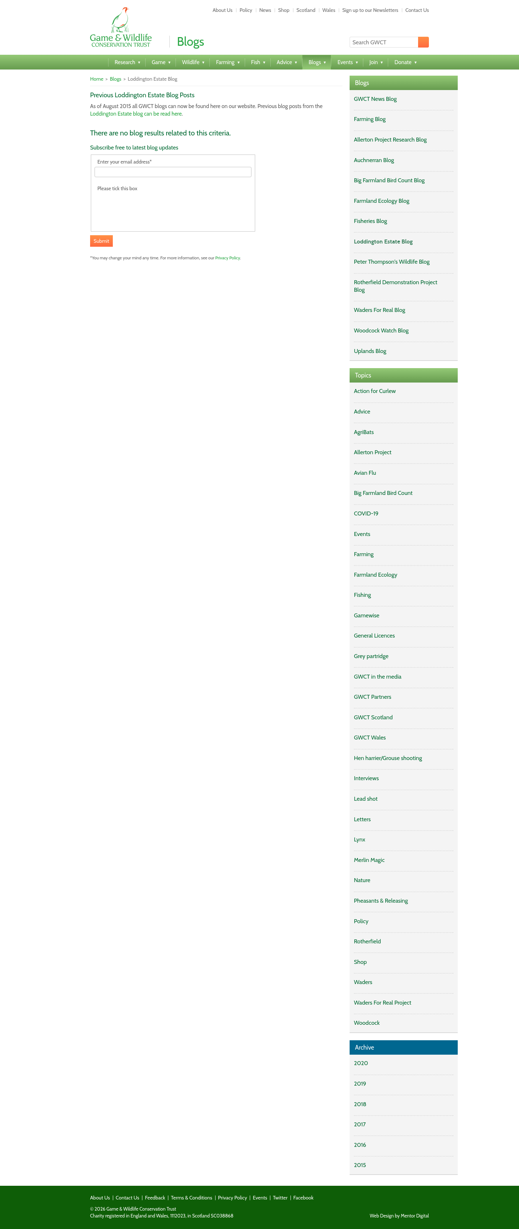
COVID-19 (366, 513)
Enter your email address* (124, 162)
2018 (360, 1104)
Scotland (306, 10)
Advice (362, 411)
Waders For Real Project (382, 1002)
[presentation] (149, 207)
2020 (361, 1063)
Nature (362, 880)
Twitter (280, 1197)
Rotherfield (367, 941)
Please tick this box (117, 189)
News (265, 10)
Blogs (115, 79)
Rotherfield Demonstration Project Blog (395, 286)
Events (362, 534)
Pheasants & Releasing (381, 900)
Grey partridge (371, 656)
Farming (364, 554)
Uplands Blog (370, 351)
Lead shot (366, 798)
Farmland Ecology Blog (381, 200)
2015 (360, 1165)
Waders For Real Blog (379, 310)
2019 (360, 1083)
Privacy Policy (227, 257)
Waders (363, 982)
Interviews (366, 778)
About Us (222, 10)
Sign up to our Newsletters (370, 10)
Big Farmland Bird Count (383, 493)
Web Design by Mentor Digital (399, 1216)
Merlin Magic (369, 860)
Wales (329, 10)
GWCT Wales (370, 737)
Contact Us (417, 10)
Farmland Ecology (375, 574)
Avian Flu (365, 472)
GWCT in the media (378, 676)
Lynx (359, 839)
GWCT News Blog (375, 98)
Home (96, 79)
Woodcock (367, 1022)
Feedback (155, 1197)
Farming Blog (370, 119)
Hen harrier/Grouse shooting (388, 758)
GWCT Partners (372, 696)
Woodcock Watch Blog (381, 330)
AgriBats (364, 432)
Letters (362, 819)
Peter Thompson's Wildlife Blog (392, 261)
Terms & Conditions (191, 1197)
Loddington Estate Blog (383, 241)
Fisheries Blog (370, 221)
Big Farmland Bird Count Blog (389, 180)
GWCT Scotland (373, 717)
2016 (360, 1144)
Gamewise (366, 615)
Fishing (362, 594)
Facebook (303, 1197)
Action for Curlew (375, 391)
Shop (283, 10)
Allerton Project (372, 452)
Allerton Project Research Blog (390, 139)
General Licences (374, 635)
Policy (246, 10)
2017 (360, 1124)
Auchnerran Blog (374, 160)
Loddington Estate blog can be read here (136, 114)
